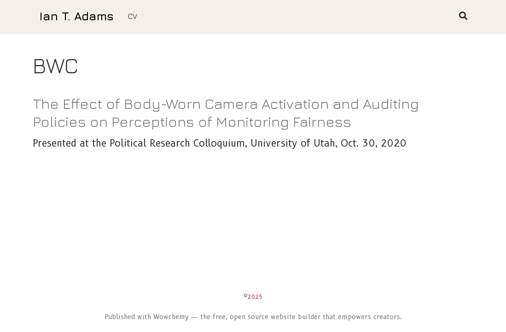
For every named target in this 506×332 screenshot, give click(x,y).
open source (249, 317)
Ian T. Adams (76, 16)
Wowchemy (171, 317)
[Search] (463, 16)
